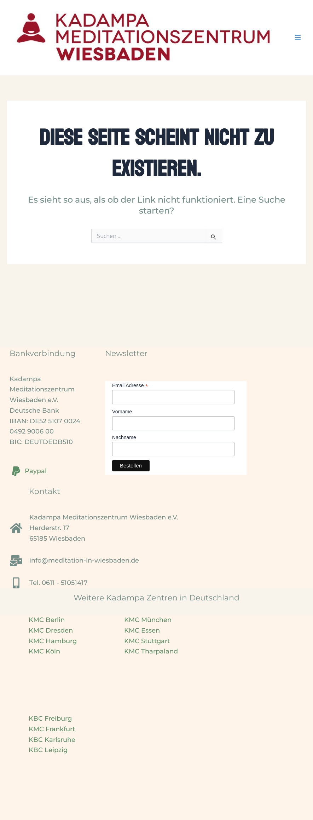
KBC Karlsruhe (52, 740)
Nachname (124, 437)
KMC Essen (142, 630)
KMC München (148, 620)
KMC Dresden (51, 630)
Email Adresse (130, 385)
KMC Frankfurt (52, 729)
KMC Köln (44, 651)
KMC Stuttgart (147, 641)
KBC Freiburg (50, 718)
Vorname (122, 411)
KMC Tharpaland (151, 651)
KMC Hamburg (53, 641)
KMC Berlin (47, 620)
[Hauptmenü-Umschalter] (297, 37)
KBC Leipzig (48, 750)
